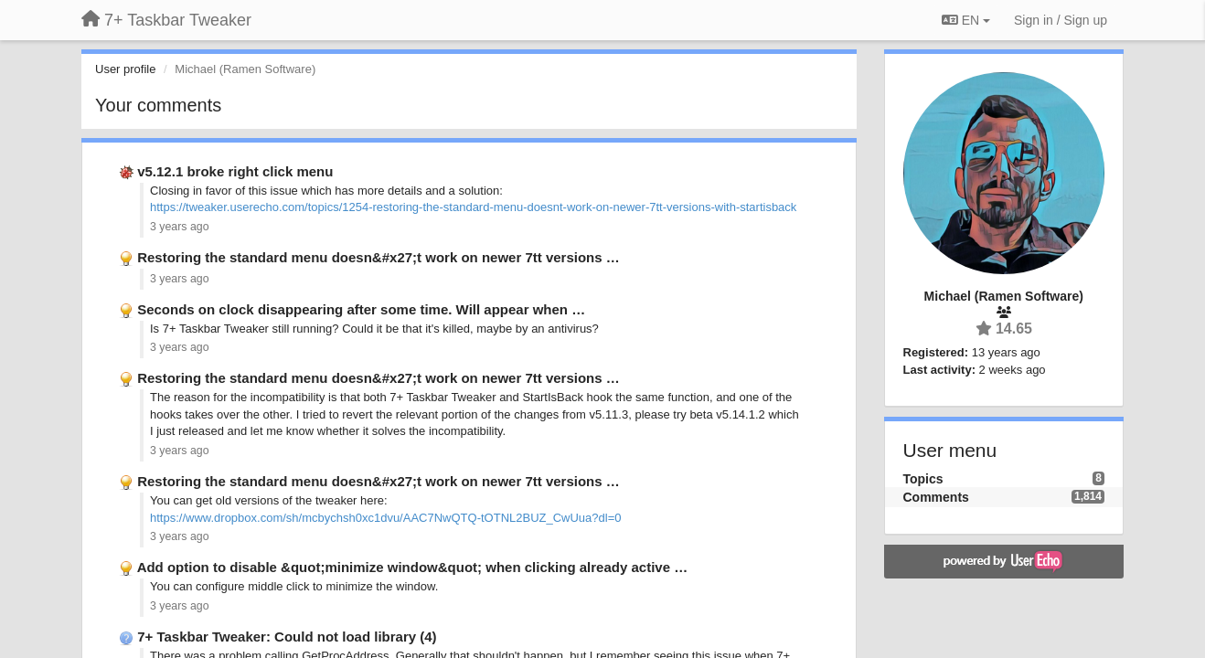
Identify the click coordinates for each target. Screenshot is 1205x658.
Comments (936, 497)
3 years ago (179, 226)
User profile (125, 69)
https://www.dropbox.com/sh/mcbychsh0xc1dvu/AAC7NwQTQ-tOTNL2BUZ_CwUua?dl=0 (386, 518)
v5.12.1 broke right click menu (235, 171)
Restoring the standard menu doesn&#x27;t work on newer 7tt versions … (378, 257)
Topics (923, 479)
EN (966, 20)
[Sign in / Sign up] (1060, 20)
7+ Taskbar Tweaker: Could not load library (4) (286, 636)
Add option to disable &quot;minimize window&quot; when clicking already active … (412, 567)
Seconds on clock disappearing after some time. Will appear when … (361, 309)
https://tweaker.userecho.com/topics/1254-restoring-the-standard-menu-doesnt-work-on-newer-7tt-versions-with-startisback (473, 207)
